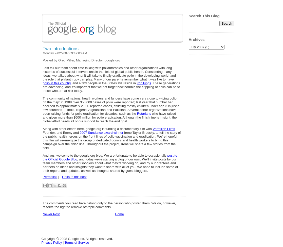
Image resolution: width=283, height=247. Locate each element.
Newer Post (51, 214)
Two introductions (61, 48)
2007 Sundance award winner (101, 133)
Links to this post (74, 177)
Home (119, 214)
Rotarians (144, 114)
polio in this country (57, 83)
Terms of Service (77, 242)
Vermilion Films (164, 129)
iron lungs (144, 83)
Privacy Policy (52, 242)
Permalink (50, 177)
